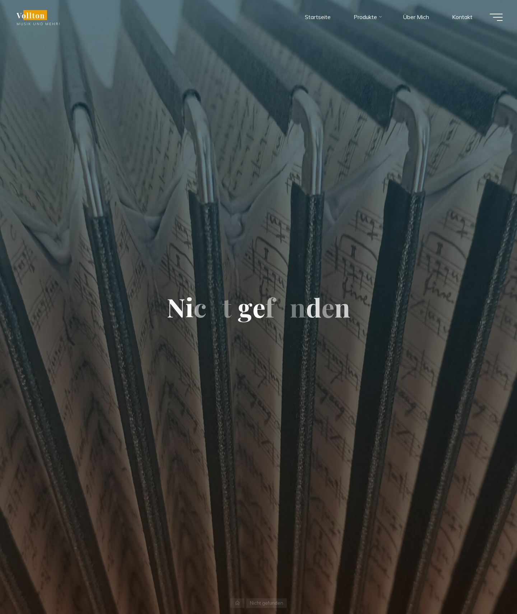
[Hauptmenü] (496, 17)
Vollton (31, 15)
